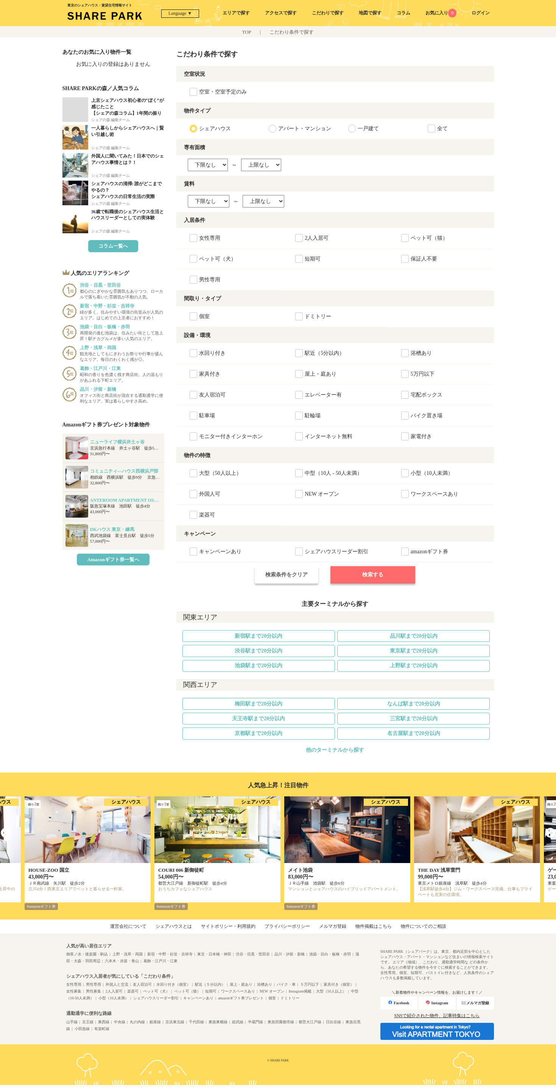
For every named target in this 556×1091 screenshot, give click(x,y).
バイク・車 (286, 984)
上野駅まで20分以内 (414, 665)
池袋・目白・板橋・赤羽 (330, 954)
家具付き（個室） (339, 984)
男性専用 (93, 984)
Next (550, 833)
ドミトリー (289, 998)
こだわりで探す (328, 13)
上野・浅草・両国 (127, 954)
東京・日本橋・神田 (214, 954)
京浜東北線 (174, 1022)
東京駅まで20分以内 (414, 651)
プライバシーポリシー (287, 926)
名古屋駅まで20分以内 (413, 733)
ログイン (481, 13)
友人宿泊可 (142, 984)
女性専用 (73, 984)
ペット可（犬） (156, 991)
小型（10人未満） (113, 998)
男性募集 (93, 991)
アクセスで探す (281, 13)
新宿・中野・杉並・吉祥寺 (170, 954)
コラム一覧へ (113, 246)
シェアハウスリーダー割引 (156, 998)
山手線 (72, 1022)
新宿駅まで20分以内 (258, 636)
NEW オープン (272, 991)
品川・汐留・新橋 (289, 954)
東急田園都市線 (281, 1022)
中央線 (119, 1022)
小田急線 (82, 1029)
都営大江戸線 (310, 1022)
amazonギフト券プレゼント (241, 998)
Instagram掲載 (300, 991)
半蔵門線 (255, 1022)
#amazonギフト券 (41, 906)
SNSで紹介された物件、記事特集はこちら (437, 1015)
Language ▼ (180, 13)
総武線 (237, 1022)
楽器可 (133, 991)
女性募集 (73, 991)
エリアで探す (236, 13)
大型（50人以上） (331, 991)
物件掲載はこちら (373, 926)
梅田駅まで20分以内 (258, 704)
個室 (272, 998)
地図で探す (370, 13)
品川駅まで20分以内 (414, 636)
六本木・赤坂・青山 (122, 961)
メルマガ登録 (332, 926)
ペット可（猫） (187, 991)
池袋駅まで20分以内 (258, 665)
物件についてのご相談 (423, 926)
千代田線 (196, 1022)
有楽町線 (101, 1029)
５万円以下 (309, 984)
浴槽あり (264, 984)
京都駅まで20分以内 (258, 733)
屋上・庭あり (241, 984)
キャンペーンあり (198, 998)
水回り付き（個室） (173, 984)
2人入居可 (114, 991)
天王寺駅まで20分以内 (258, 718)
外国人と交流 (117, 984)
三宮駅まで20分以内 (414, 718)
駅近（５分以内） (210, 984)
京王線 (87, 1022)
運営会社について (128, 926)
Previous (5, 833)
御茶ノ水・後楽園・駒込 (87, 954)
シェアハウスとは (174, 926)
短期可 (210, 991)
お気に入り (441, 13)
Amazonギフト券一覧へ (113, 559)
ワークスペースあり (238, 991)
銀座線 (155, 1022)
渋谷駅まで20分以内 (258, 651)
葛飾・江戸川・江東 (160, 961)
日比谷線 (333, 1022)
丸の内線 (137, 1022)
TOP (246, 32)
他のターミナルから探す (335, 750)
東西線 (103, 1022)
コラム (403, 13)
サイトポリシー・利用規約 (228, 926)
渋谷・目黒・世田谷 (253, 954)
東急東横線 (218, 1022)
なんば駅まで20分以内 (413, 704)
